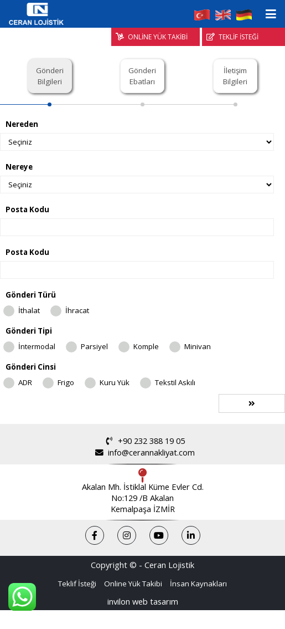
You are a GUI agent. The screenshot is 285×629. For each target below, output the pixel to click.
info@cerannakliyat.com (142, 452)
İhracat (77, 310)
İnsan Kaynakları (198, 584)
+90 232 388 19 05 (142, 441)
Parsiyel (94, 346)
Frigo (66, 382)
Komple (146, 346)
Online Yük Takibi (133, 584)
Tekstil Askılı (175, 382)
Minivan (197, 346)
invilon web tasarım (142, 601)
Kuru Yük (114, 382)
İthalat (29, 310)
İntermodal (36, 346)
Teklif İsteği (77, 584)
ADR (25, 382)
